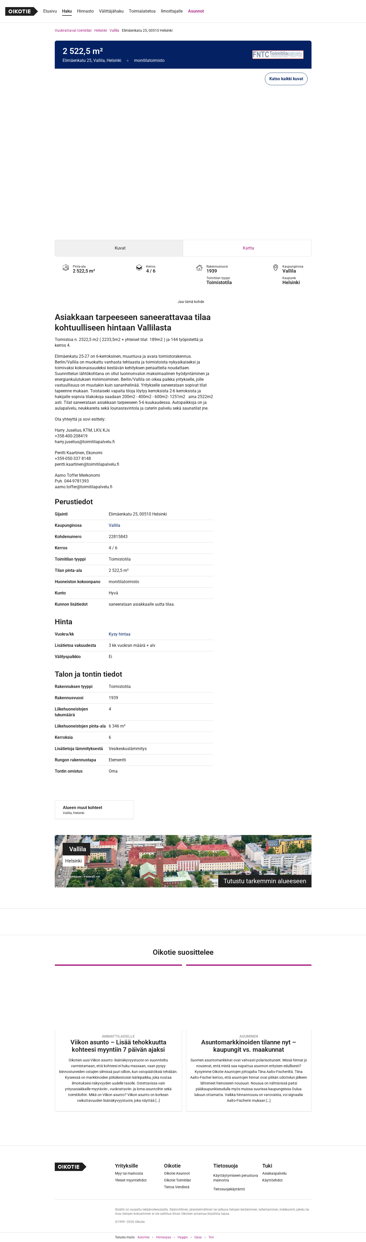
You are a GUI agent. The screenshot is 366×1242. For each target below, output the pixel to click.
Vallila (114, 30)
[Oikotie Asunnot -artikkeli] (118, 1037)
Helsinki (100, 30)
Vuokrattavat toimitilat (73, 30)
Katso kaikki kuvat (286, 78)
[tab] (119, 248)
